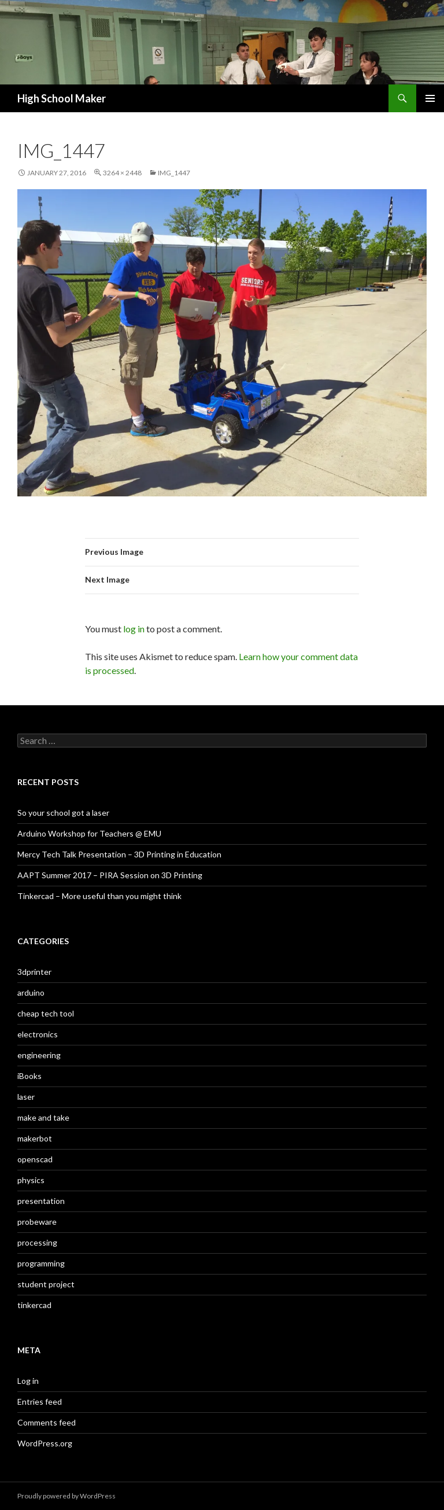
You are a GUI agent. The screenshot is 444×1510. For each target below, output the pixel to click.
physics (31, 1180)
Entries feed (39, 1401)
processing (37, 1242)
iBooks (29, 1076)
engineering (39, 1055)
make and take (43, 1117)
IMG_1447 (174, 172)
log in (134, 628)
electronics (37, 1034)
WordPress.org (44, 1443)
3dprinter (34, 972)
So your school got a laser (63, 812)
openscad (35, 1159)
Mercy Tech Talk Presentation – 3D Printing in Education (119, 854)
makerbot (34, 1138)
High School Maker (61, 98)
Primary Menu (430, 98)
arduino (31, 992)
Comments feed (46, 1422)
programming (41, 1263)
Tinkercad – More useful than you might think (99, 896)
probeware (37, 1222)
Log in (28, 1381)
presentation (41, 1201)
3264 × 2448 (122, 172)
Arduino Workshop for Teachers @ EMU (89, 833)
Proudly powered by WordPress (66, 1495)
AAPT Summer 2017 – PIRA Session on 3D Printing (109, 875)
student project (46, 1284)
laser (26, 1097)
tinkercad (34, 1305)
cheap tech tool (45, 1013)
